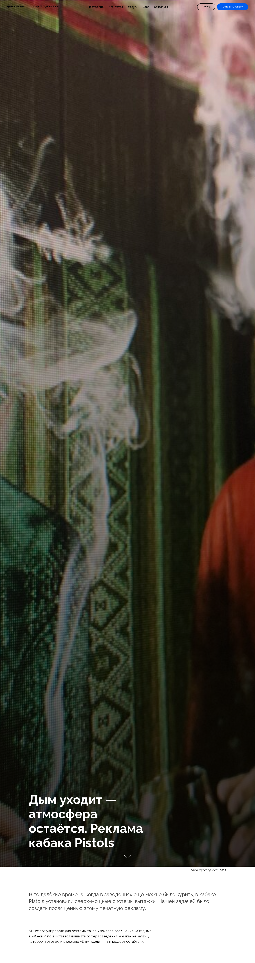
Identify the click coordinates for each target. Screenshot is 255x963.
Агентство (116, 7)
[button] (232, 6)
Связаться (161, 7)
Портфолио (96, 7)
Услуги (132, 7)
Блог (146, 7)
